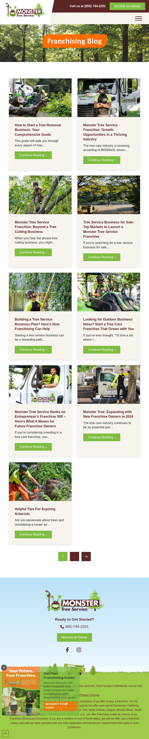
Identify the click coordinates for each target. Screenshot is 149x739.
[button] (138, 18)
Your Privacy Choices (86, 695)
